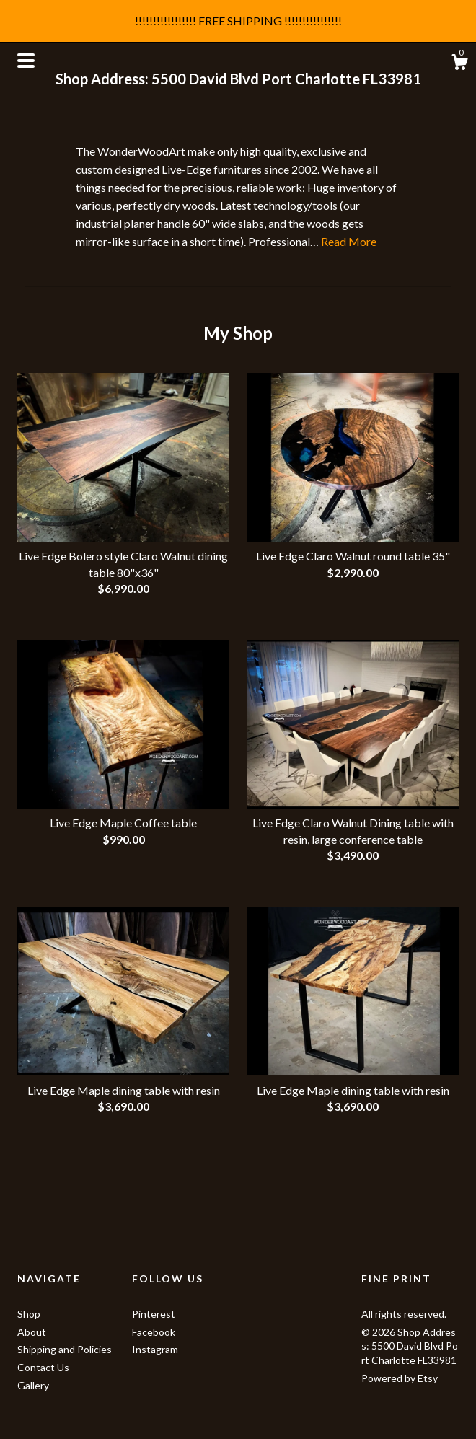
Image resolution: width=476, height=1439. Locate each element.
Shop (28, 1314)
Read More (348, 241)
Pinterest (153, 1314)
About (31, 1332)
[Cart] (459, 64)
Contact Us (43, 1367)
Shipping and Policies (64, 1349)
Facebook (153, 1332)
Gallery (33, 1385)
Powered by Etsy (399, 1378)
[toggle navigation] (26, 60)
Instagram (155, 1349)
